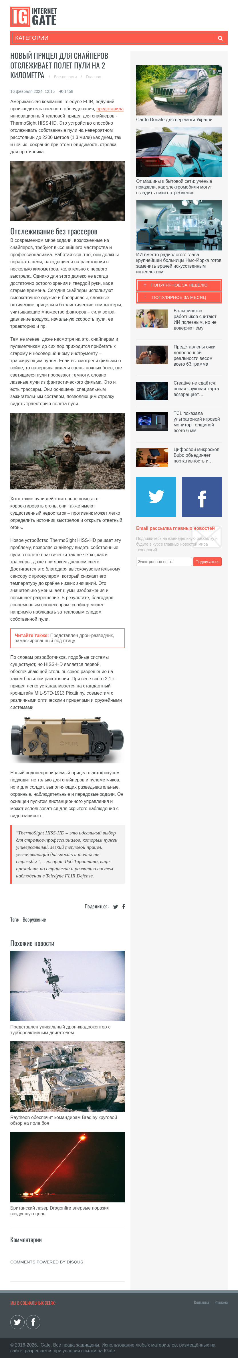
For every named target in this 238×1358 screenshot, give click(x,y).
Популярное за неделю (179, 285)
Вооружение (34, 919)
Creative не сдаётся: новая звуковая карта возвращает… (196, 389)
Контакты (201, 1302)
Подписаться (208, 561)
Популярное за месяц (179, 297)
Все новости (66, 77)
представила (110, 108)
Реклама (221, 1302)
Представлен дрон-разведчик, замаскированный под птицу (64, 638)
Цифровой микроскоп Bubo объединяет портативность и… (196, 455)
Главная (93, 77)
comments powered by (46, 1261)
